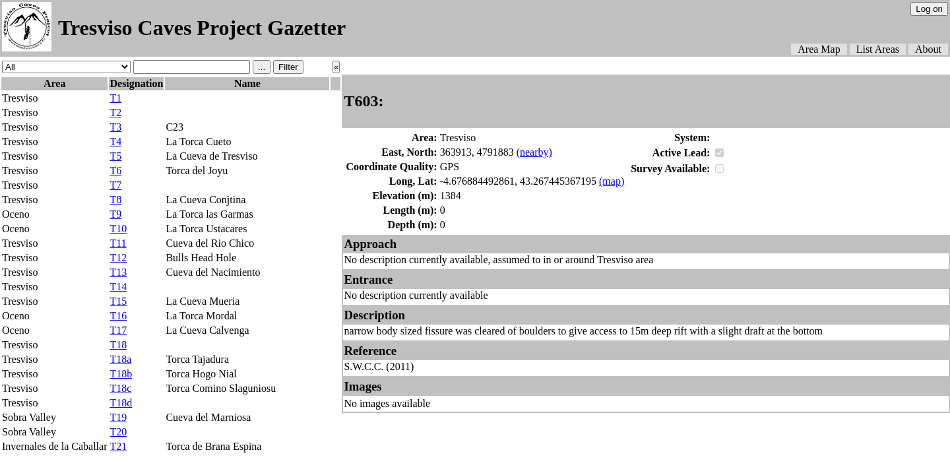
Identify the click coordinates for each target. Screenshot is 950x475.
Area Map (819, 49)
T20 (118, 431)
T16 (118, 315)
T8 (115, 199)
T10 (118, 228)
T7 (115, 185)
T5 (115, 156)
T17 (118, 330)
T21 (118, 446)
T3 (115, 127)
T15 (118, 301)
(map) (611, 181)
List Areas (877, 49)
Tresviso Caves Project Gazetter (202, 28)
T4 (115, 141)
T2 (115, 112)
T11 (118, 243)
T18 (118, 344)
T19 (118, 417)
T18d (121, 402)
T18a (120, 359)
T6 (115, 170)
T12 (118, 257)
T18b (121, 373)
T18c (120, 388)
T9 (115, 214)
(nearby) (534, 152)
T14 (118, 286)
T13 (118, 272)
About (928, 49)
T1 (115, 98)
